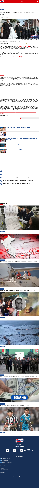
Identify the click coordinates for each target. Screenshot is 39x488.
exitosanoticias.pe (5, 460)
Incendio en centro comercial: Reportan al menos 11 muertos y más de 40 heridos (15, 174)
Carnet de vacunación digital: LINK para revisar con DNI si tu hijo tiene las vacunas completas (16, 183)
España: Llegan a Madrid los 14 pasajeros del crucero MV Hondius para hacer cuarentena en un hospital (17, 290)
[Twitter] (17, 446)
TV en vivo (2, 468)
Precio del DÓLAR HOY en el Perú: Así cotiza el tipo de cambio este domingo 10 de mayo (15, 405)
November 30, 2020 (24, 118)
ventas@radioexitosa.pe (6, 458)
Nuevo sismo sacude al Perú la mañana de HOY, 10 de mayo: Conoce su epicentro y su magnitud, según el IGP (18, 261)
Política (2, 9)
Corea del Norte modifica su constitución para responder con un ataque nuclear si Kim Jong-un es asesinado (18, 376)
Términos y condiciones (4, 469)
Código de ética (2, 465)
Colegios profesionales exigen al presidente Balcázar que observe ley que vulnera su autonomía (22, 149)
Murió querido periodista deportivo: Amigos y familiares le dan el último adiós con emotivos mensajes (18, 180)
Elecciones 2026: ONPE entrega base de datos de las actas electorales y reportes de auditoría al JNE (17, 232)
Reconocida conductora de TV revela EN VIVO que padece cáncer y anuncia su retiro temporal (16, 177)
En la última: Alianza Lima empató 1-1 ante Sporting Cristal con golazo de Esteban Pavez (15, 434)
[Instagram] (20, 446)
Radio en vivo (2, 472)
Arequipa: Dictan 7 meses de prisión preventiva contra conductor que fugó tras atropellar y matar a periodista (18, 319)
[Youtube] (18, 446)
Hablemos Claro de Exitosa (18, 56)
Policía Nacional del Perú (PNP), (24, 46)
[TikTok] (23, 446)
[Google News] (21, 446)
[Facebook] (16, 446)
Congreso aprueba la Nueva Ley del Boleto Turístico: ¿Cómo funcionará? (18, 127)
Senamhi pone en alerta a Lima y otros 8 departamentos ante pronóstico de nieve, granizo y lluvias (16, 347)
